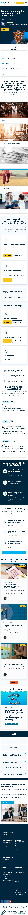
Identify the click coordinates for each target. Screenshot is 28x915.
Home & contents (6, 859)
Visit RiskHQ (14, 682)
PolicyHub (17, 888)
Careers (17, 878)
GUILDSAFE (23, 848)
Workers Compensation (7, 846)
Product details (18, 255)
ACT (16, 843)
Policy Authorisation (19, 894)
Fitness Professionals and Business (10, 143)
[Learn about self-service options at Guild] (14, 63)
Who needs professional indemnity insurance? (12, 748)
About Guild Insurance (20, 875)
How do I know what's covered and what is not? (12, 768)
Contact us (17, 870)
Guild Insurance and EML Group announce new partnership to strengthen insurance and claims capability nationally (14, 715)
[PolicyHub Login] (14, 74)
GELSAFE (23, 850)
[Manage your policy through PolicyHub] (14, 58)
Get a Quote (20, 2)
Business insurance (6, 842)
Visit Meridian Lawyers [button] (7, 802)
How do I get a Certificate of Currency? (13, 774)
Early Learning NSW (17, 849)
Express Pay (18, 890)
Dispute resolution (19, 886)
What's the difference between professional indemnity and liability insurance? (12, 755)
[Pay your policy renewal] (14, 52)
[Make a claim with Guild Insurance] (14, 68)
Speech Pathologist (6, 211)
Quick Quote (5, 834)
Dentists (3, 165)
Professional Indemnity (7, 832)
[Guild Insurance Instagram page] (7, 901)
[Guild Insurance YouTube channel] (10, 901)
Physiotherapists (6, 188)
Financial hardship (19, 883)
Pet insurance (5, 861)
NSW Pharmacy (24, 843)
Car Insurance (5, 878)
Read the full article (11, 723)
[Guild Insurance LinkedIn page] (5, 901)
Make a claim (5, 870)
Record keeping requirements (13, 664)
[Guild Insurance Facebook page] (2, 901)
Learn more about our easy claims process (14, 552)
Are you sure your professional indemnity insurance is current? (11, 586)
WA (21, 845)
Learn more (7, 359)
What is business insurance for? (11, 762)
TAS (16, 845)
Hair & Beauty (5, 120)
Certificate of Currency (20, 892)
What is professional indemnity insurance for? (11, 741)
